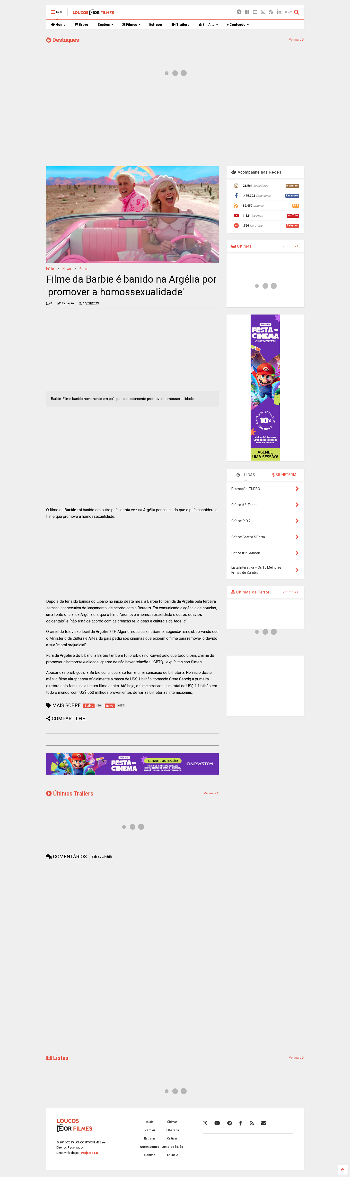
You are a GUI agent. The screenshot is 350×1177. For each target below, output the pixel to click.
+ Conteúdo (238, 25)
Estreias (150, 1138)
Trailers (180, 25)
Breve (81, 25)
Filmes (131, 25)
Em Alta (208, 25)
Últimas (241, 246)
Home (58, 25)
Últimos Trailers (69, 793)
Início (50, 269)
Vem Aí (150, 1130)
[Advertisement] (175, 124)
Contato (149, 1155)
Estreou (155, 25)
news (66, 269)
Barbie (84, 269)
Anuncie (172, 1155)
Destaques (62, 40)
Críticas (172, 1138)
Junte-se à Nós (172, 1147)
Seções (106, 25)
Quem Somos (149, 1147)
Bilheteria (172, 1130)
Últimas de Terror (250, 592)
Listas (57, 1058)
